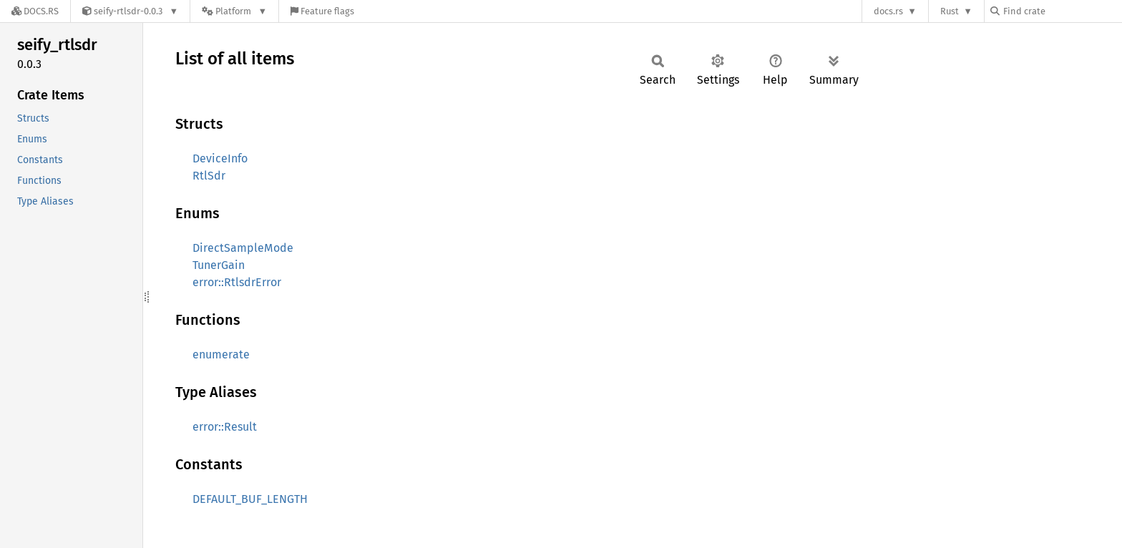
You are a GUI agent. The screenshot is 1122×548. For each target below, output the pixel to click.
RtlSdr (208, 175)
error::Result (224, 427)
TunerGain (218, 265)
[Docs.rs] (35, 11)
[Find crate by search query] (1062, 11)
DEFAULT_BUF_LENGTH (250, 499)
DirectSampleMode (242, 248)
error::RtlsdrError (236, 282)
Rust (949, 11)
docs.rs (888, 11)
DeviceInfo (220, 158)
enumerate (221, 354)
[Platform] (234, 11)
